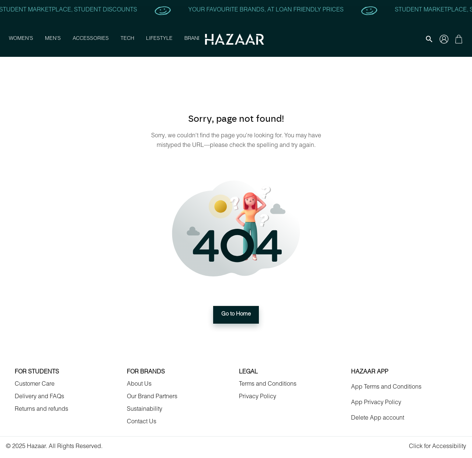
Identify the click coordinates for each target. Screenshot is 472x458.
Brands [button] (194, 39)
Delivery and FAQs (39, 397)
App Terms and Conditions (386, 387)
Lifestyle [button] (159, 39)
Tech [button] (127, 39)
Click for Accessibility (437, 447)
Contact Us (141, 422)
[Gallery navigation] (444, 39)
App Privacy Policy (376, 403)
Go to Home (236, 315)
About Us (139, 385)
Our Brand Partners (152, 397)
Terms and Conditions (267, 385)
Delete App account (377, 418)
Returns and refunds (41, 410)
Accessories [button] (91, 39)
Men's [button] (53, 39)
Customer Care (35, 385)
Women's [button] (21, 39)
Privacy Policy (257, 397)
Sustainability (144, 410)
